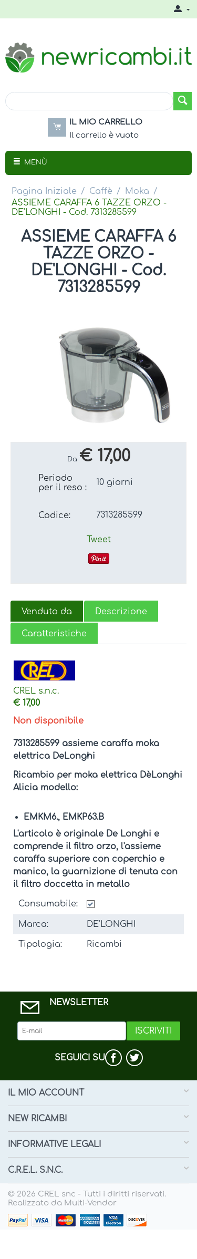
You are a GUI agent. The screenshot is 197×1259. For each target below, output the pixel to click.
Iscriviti (153, 1031)
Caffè (100, 191)
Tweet (99, 539)
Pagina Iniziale (44, 191)
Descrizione (121, 611)
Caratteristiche (54, 633)
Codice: (54, 515)
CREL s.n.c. (36, 691)
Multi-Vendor (90, 1203)
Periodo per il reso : (62, 482)
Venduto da (47, 611)
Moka (137, 191)
